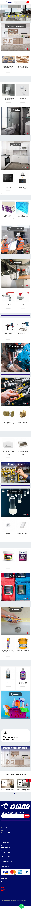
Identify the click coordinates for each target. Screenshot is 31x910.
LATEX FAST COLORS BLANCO (23, 563)
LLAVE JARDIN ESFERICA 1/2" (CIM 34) (8, 303)
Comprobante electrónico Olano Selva (8, 863)
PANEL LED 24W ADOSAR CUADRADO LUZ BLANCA (23, 533)
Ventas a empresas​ (5, 842)
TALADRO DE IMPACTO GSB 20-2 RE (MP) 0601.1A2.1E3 (8, 335)
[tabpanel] (8, 785)
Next (30, 780)
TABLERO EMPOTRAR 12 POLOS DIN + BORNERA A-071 (23, 453)
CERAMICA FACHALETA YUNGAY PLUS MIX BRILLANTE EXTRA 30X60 (8, 68)
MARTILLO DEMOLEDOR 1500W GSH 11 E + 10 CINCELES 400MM (23, 335)
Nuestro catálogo (4, 850)
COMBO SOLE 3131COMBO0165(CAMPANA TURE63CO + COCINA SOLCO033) (23, 186)
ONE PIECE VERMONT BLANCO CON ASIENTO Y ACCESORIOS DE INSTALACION (8, 99)
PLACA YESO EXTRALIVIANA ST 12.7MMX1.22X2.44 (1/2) (8, 217)
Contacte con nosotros (5, 859)
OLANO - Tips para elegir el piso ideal (23, 790)
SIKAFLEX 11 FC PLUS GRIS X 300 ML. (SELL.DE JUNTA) (23, 651)
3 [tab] (16, 793)
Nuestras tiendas (4, 849)
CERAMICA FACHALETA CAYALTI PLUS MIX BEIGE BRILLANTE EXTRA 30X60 (22, 68)
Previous (27, 780)
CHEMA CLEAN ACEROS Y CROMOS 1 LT (23, 681)
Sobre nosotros (4, 845)
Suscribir (26, 815)
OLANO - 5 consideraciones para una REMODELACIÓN (7, 790)
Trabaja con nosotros (5, 847)
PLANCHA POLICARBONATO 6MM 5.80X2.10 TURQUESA (23, 217)
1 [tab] (14, 793)
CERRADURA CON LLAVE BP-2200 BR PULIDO (22, 422)
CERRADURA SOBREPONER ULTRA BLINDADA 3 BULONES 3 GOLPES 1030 (8, 422)
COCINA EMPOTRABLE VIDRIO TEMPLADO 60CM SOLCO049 (8, 186)
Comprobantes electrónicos (6, 861)
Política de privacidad (5, 852)
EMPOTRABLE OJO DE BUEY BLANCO (8, 533)
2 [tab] (15, 793)
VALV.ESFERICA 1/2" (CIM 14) (23, 303)
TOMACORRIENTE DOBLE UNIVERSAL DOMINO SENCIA (8, 453)
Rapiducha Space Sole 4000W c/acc (23, 97)
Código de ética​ (4, 844)
